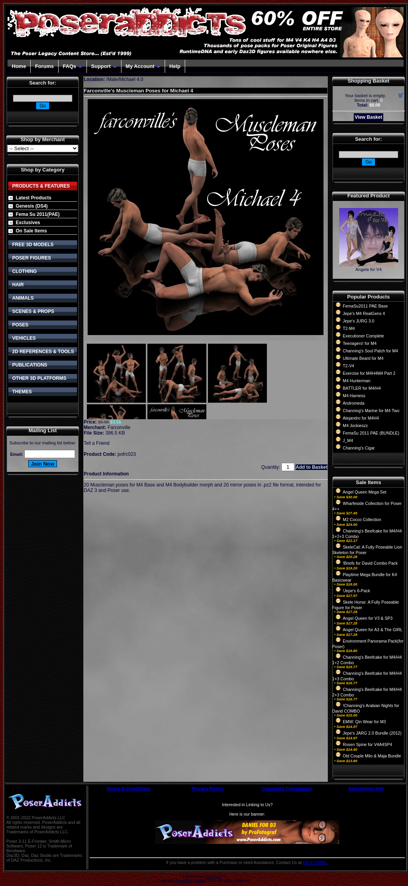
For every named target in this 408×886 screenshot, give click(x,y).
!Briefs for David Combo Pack (370, 563)
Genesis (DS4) (32, 206)
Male (113, 79)
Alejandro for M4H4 (361, 418)
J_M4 (348, 440)
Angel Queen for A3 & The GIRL (372, 629)
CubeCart (212, 876)
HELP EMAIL (315, 862)
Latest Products (33, 198)
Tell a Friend (96, 443)
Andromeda (353, 403)
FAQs (72, 66)
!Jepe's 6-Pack (356, 590)
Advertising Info (366, 789)
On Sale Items (31, 231)
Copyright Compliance (287, 789)
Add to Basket (311, 467)
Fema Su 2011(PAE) (38, 214)
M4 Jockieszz (355, 425)
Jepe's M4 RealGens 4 (364, 313)
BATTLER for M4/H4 (362, 388)
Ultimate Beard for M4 (363, 358)
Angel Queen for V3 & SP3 (368, 618)
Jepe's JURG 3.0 (358, 321)
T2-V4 (348, 365)
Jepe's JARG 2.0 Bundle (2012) (372, 733)
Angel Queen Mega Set (364, 492)
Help (174, 66)
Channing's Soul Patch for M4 (370, 350)
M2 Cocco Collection (362, 519)
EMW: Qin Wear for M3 (364, 721)
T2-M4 (349, 328)
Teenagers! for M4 (360, 343)
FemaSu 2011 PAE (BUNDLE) (371, 433)
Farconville (119, 427)
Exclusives (28, 222)
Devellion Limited (191, 881)
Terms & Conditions (128, 789)
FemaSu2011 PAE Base (365, 306)
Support (104, 66)
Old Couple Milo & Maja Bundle (372, 755)
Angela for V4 (368, 269)
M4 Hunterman (356, 380)
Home (19, 66)
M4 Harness (354, 395)
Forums (44, 66)
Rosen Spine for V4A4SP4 (367, 744)
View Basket (368, 117)
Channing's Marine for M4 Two (371, 410)
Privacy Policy (208, 789)
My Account (143, 66)
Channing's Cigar (359, 448)
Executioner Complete (363, 335)
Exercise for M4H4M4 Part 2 (369, 373)
